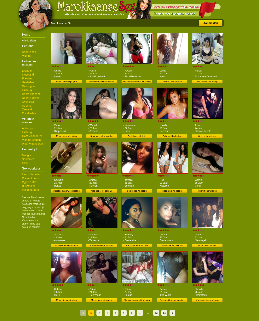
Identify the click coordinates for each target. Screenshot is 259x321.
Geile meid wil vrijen (172, 136)
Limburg (27, 90)
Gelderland (28, 82)
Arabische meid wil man (66, 245)
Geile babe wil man (207, 136)
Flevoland (28, 74)
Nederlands (29, 51)
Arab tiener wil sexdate (101, 191)
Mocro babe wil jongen (101, 300)
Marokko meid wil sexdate (101, 81)
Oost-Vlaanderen (32, 136)
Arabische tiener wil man (101, 245)
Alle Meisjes (29, 40)
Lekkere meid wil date (172, 81)
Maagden (27, 155)
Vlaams (26, 55)
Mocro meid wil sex (207, 245)
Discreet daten (30, 178)
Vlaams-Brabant (31, 139)
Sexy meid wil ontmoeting (172, 300)
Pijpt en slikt (29, 182)
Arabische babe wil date (137, 245)
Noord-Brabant (31, 94)
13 (156, 312)
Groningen (28, 86)
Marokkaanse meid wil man (137, 300)
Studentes (28, 159)
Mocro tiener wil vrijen (66, 300)
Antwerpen (28, 128)
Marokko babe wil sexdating (66, 191)
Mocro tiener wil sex (207, 191)
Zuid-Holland (29, 113)
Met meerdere (30, 189)
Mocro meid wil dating (207, 81)
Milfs (25, 162)
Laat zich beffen (31, 174)
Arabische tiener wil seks (207, 300)
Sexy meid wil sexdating (101, 136)
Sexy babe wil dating (137, 191)
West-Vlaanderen (32, 143)
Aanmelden (210, 23)
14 (164, 312)
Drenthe (27, 70)
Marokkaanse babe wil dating (137, 81)
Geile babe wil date (137, 136)
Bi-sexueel (28, 186)
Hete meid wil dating (171, 191)
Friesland (27, 78)
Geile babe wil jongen (66, 81)
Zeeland (27, 109)
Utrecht (26, 105)
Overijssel (28, 101)
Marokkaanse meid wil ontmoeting (172, 245)
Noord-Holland (30, 97)
